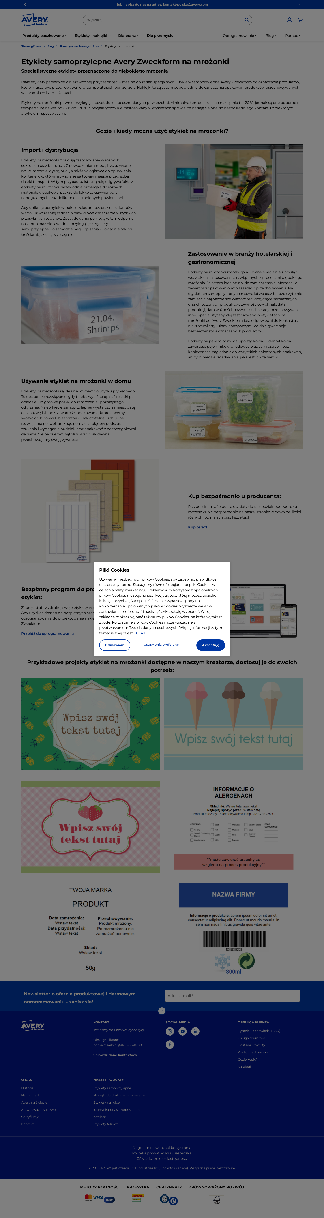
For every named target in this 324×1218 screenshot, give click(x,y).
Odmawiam (114, 645)
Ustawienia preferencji (162, 645)
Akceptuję (210, 645)
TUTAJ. (140, 633)
